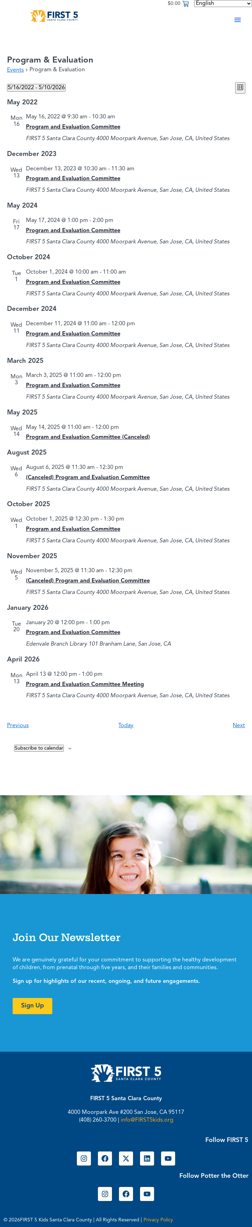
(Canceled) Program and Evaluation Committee (88, 478)
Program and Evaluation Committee (73, 127)
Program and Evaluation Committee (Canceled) (88, 437)
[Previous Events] (18, 726)
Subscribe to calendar (39, 748)
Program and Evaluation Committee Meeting (85, 684)
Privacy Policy (158, 1220)
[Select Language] (223, 3)
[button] (237, 19)
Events (15, 70)
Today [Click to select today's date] (125, 726)
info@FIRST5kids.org (147, 1120)
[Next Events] (239, 726)
